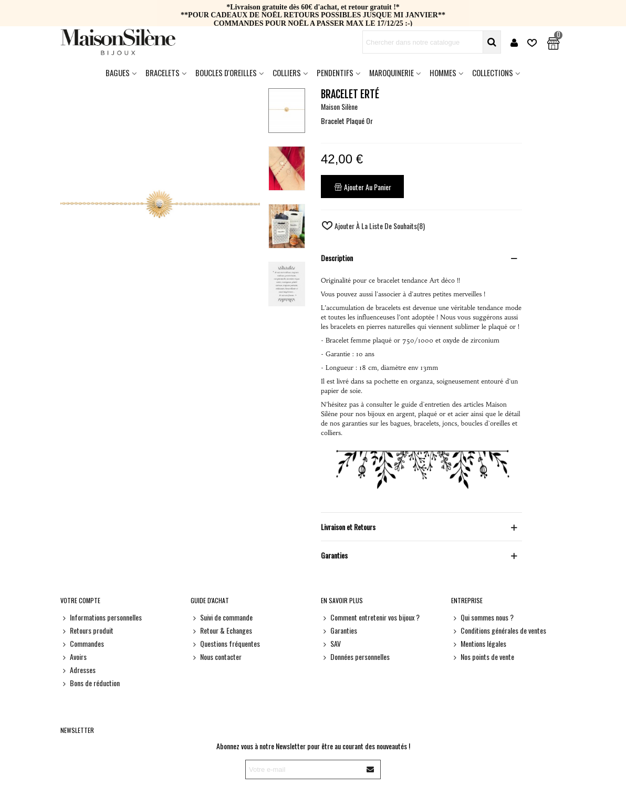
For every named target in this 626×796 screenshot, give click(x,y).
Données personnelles (355, 656)
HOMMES (443, 72)
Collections (492, 72)
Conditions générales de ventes (498, 630)
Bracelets (162, 72)
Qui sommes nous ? (482, 617)
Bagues (118, 72)
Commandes (82, 643)
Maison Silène (339, 106)
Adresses (78, 669)
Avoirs (73, 656)
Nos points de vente (482, 656)
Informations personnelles (101, 617)
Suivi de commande (222, 617)
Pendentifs (335, 72)
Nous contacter (216, 656)
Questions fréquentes (225, 643)
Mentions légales (478, 643)
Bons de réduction (90, 682)
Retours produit (86, 630)
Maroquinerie (391, 72)
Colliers (287, 72)
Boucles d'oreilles (226, 72)
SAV (331, 643)
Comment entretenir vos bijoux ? (370, 617)
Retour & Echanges (221, 630)
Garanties (339, 630)
